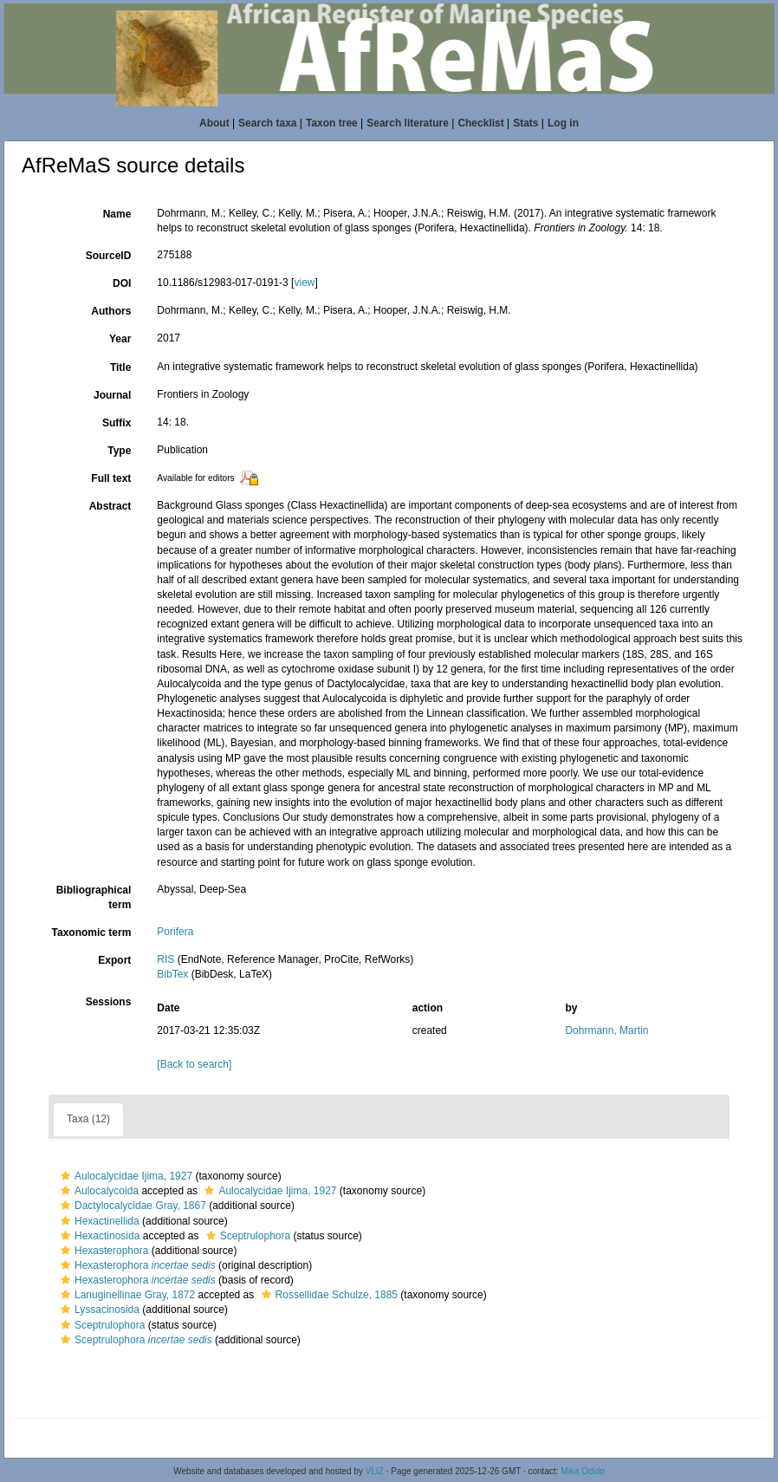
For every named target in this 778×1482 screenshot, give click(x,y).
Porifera (175, 932)
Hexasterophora (102, 1251)
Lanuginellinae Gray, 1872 (125, 1295)
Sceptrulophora (246, 1236)
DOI (122, 283)
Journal (112, 395)
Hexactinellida (97, 1221)
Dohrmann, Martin (606, 1030)
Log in (563, 123)
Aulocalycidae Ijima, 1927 (124, 1176)
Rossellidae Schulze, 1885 (327, 1295)
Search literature (407, 123)
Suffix (116, 423)
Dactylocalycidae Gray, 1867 (131, 1205)
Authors (111, 311)
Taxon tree (332, 123)
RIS (165, 959)
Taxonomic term (92, 932)
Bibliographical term (94, 897)
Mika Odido (583, 1471)
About (214, 123)
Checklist (480, 123)
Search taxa (267, 123)
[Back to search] (194, 1064)
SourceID (109, 256)
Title (120, 367)
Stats (525, 123)
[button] (65, 1176)
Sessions (109, 1002)
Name (117, 214)
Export (114, 960)
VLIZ (375, 1471)
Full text (111, 478)
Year (120, 339)
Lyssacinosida (97, 1309)
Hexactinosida (97, 1236)
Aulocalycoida (97, 1191)
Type (119, 451)
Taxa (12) (88, 1119)
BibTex (172, 974)
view (304, 282)
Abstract (110, 506)
